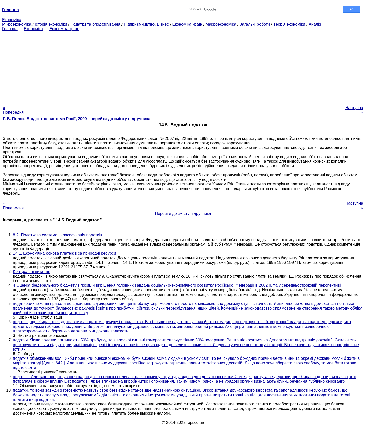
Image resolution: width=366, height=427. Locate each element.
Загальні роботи (255, 24)
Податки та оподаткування (95, 24)
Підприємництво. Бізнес (146, 24)
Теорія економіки (289, 24)
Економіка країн (187, 24)
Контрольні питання (31, 271)
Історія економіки (51, 24)
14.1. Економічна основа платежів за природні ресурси (64, 253)
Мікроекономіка (16, 24)
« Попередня (13, 110)
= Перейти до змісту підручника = (183, 213)
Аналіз (315, 24)
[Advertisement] (183, 66)
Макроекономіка (221, 24)
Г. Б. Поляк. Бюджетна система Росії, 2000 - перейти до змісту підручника (76, 119)
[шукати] (262, 9)
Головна (10, 29)
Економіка (11, 20)
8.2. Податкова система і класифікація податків (57, 235)
